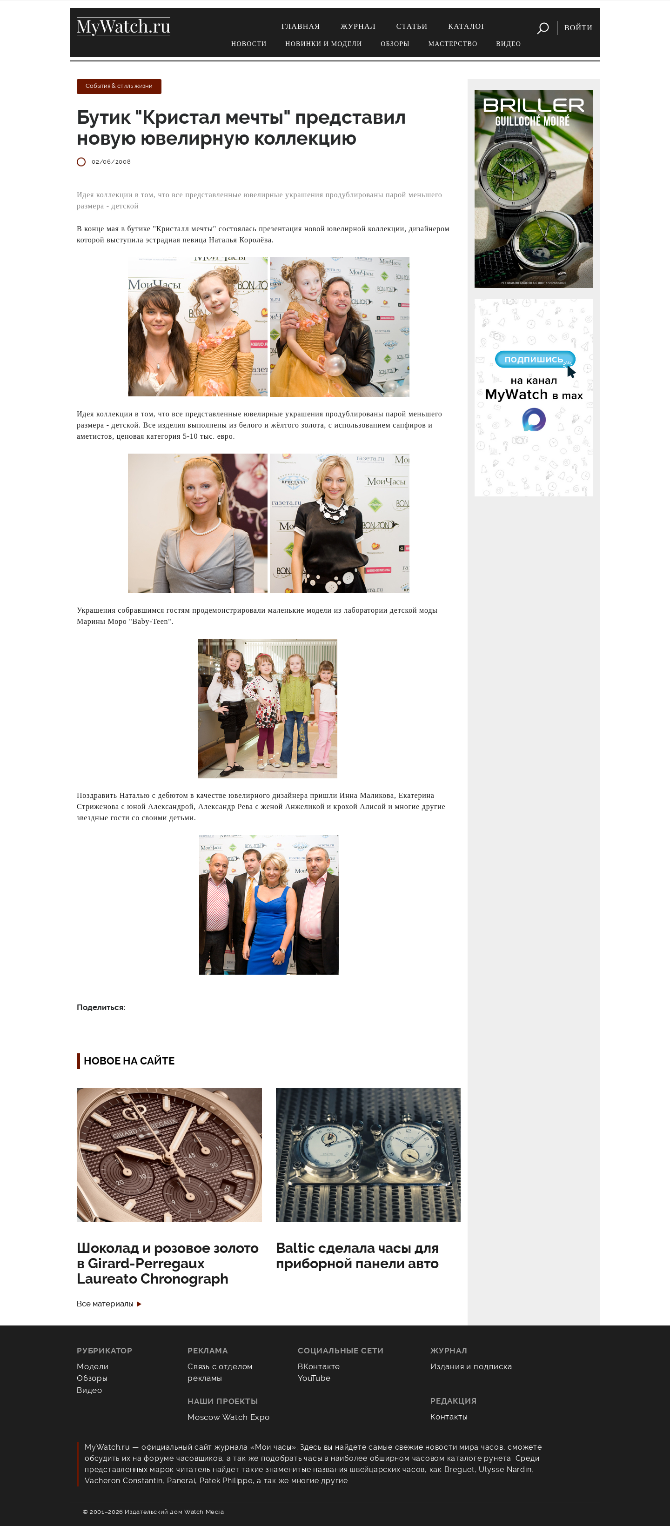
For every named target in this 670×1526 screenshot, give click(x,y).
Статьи (412, 26)
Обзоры (395, 43)
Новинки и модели (323, 43)
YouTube (314, 1378)
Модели (93, 1366)
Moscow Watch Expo (229, 1417)
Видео (508, 43)
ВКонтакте (319, 1366)
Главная (300, 26)
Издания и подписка (471, 1366)
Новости (249, 43)
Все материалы (105, 1304)
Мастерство (453, 43)
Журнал (358, 26)
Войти (578, 28)
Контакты (449, 1416)
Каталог (467, 26)
